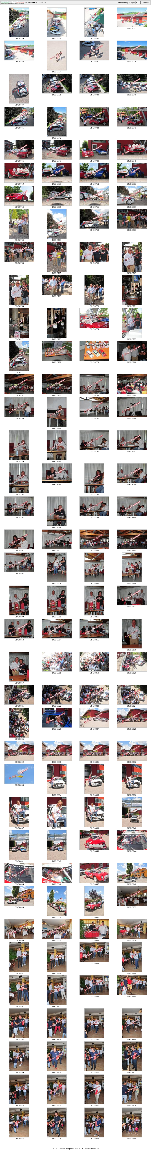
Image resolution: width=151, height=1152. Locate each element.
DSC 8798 (57, 526)
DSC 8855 (94, 939)
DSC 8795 (94, 493)
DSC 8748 (94, 160)
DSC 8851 (94, 916)
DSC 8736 (132, 60)
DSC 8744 (94, 127)
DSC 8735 (94, 60)
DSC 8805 (19, 572)
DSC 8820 (132, 672)
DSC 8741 (19, 127)
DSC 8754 (19, 206)
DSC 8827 (94, 728)
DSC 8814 (57, 639)
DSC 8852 (132, 906)
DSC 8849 (19, 906)
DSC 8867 (94, 1038)
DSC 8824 (132, 705)
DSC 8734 (57, 70)
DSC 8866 (57, 1038)
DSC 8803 (94, 549)
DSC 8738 (57, 94)
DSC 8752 (94, 183)
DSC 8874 (57, 1104)
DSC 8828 (132, 728)
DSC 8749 (132, 160)
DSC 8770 (94, 305)
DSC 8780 (132, 361)
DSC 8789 (19, 460)
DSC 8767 (132, 272)
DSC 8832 (132, 761)
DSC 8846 (57, 883)
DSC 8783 (94, 394)
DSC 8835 (94, 794)
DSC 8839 (94, 827)
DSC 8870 (57, 1071)
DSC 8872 (132, 1071)
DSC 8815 (94, 639)
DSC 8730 (57, 37)
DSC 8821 (19, 705)
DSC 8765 (57, 272)
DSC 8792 (132, 450)
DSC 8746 (19, 160)
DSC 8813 (19, 639)
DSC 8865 (19, 1038)
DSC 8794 (57, 483)
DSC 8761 (57, 239)
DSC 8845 (19, 883)
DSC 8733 (19, 60)
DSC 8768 (19, 305)
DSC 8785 (19, 417)
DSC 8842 (57, 860)
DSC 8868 (132, 1038)
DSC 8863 (94, 995)
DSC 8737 (19, 104)
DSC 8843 (94, 850)
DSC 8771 (132, 305)
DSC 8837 (19, 827)
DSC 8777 (19, 371)
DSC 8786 (57, 427)
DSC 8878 (57, 1137)
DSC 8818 (57, 672)
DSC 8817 (19, 682)
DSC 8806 (57, 582)
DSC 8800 (132, 516)
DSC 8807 (94, 582)
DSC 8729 (19, 37)
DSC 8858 (57, 972)
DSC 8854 (57, 939)
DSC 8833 (19, 784)
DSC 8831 (94, 761)
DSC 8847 (94, 883)
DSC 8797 (19, 516)
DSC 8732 (132, 27)
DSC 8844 (132, 850)
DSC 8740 (132, 94)
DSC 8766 (94, 262)
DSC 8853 (19, 939)
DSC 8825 (19, 738)
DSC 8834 (57, 794)
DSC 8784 (132, 394)
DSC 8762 (94, 229)
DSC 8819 (94, 672)
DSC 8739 (94, 94)
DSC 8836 (132, 794)
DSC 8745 (132, 127)
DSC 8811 (94, 615)
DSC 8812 (132, 605)
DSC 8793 (19, 493)
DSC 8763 (132, 229)
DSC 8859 (94, 962)
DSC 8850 (57, 916)
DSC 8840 (132, 827)
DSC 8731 (94, 37)
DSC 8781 (19, 394)
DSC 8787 (94, 417)
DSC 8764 (19, 262)
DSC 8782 (57, 394)
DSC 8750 (19, 183)
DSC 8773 (57, 338)
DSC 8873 (19, 1104)
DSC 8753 (132, 183)
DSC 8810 (57, 615)
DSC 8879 (94, 1137)
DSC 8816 (132, 649)
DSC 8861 (19, 1005)
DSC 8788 (132, 417)
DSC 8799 (94, 516)
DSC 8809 (19, 615)
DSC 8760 (19, 239)
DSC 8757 (132, 206)
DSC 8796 (132, 483)
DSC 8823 (94, 705)
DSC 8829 (19, 761)
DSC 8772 (19, 338)
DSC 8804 (132, 549)
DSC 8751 (57, 183)
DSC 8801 (19, 549)
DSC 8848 (132, 883)
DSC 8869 (19, 1071)
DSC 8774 (94, 328)
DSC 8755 (57, 206)
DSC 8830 (57, 761)
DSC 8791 (94, 450)
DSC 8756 (94, 206)
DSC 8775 (132, 338)
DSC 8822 (57, 705)
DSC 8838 (57, 827)
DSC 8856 (132, 939)
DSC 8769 (57, 295)
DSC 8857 (19, 972)
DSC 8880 (132, 1137)
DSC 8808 (132, 582)
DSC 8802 (57, 549)
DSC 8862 (57, 1005)
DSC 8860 (132, 972)
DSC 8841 (19, 860)
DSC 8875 (94, 1104)
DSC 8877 (19, 1137)
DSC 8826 (57, 728)
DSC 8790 (57, 460)
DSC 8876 (132, 1104)
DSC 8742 (57, 137)
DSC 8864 (132, 995)
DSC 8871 (94, 1071)
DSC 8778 (57, 361)
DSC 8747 (57, 160)
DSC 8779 (94, 361)
